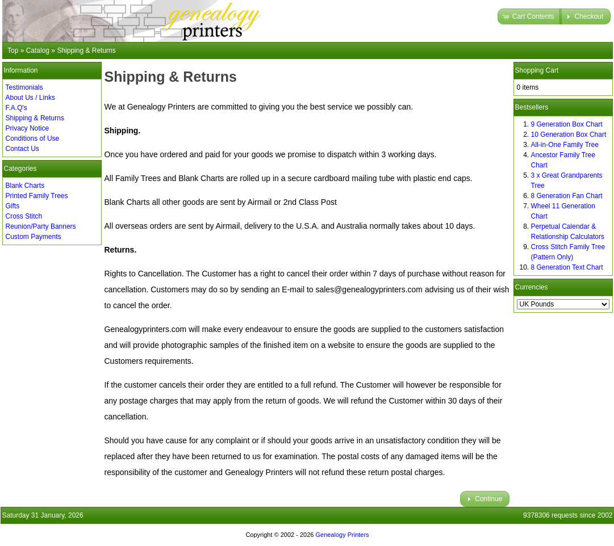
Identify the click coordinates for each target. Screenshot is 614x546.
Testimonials (24, 87)
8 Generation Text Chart (567, 267)
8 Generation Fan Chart (567, 196)
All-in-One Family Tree (565, 145)
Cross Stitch (24, 216)
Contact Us (22, 149)
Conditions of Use (33, 138)
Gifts (13, 206)
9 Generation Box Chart (567, 124)
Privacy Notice (27, 128)
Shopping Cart (537, 70)
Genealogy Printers (342, 534)
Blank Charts (25, 186)
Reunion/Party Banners (41, 226)
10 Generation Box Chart (569, 134)
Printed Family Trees (37, 196)
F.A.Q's (16, 108)
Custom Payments (33, 237)
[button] (530, 16)
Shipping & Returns (35, 118)
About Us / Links (30, 98)
